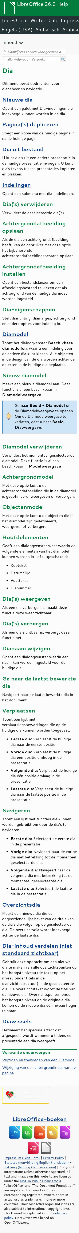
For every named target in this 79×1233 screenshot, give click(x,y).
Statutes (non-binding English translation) (36, 1162)
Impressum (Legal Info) (22, 1158)
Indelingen (16, 184)
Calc (53, 20)
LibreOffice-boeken (39, 1119)
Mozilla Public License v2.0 (40, 1181)
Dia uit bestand (23, 149)
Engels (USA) (17, 29)
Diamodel (15, 334)
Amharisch (47, 29)
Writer (37, 20)
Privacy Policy (53, 1158)
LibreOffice (14, 20)
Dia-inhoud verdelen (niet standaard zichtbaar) (37, 949)
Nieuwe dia (17, 99)
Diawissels (17, 1021)
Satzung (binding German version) (30, 1167)
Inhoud (9, 42)
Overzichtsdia (21, 904)
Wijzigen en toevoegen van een (39, 1060)
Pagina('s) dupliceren (30, 124)
